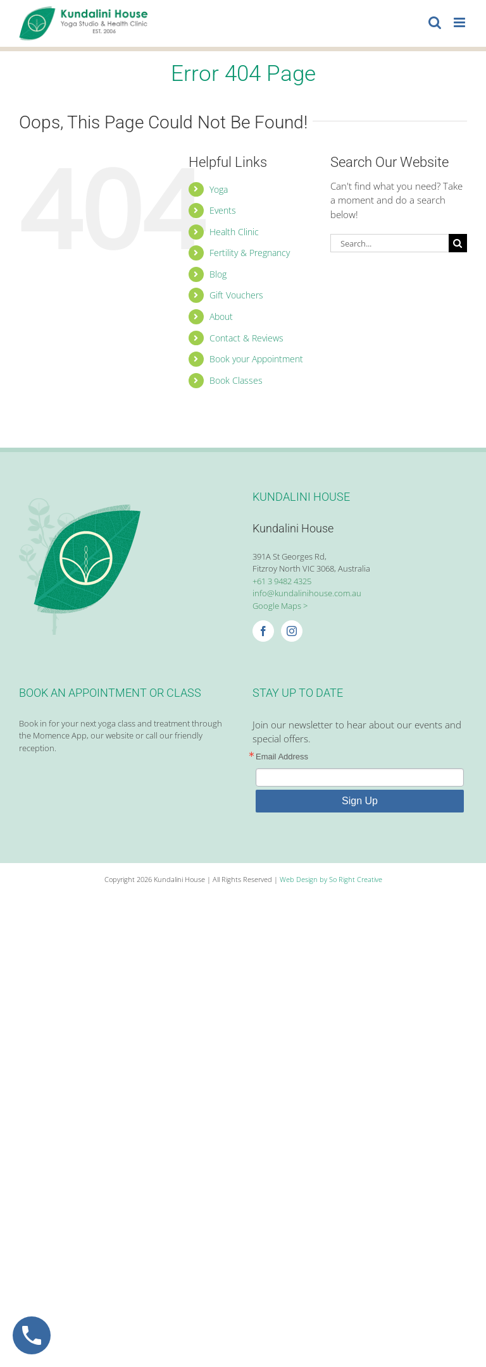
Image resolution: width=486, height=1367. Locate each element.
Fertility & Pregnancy (249, 253)
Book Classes (236, 380)
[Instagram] (291, 631)
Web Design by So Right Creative (331, 879)
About (221, 316)
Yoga (218, 189)
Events (222, 210)
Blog (218, 274)
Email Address (282, 756)
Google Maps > (280, 605)
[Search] (458, 243)
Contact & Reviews (246, 338)
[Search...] (389, 243)
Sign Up (360, 800)
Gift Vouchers (236, 295)
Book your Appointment (256, 359)
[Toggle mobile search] (434, 22)
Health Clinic (234, 232)
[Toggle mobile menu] (460, 22)
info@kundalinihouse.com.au (306, 593)
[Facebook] (263, 631)
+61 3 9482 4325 (281, 581)
